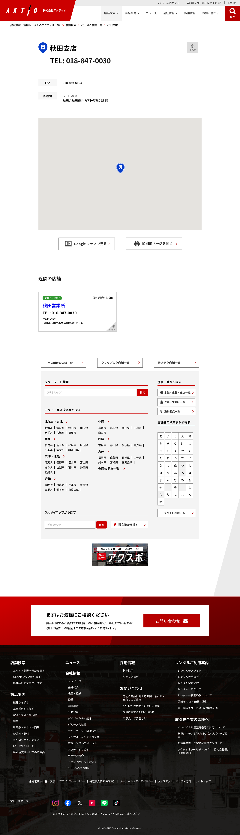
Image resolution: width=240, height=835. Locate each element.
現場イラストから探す (26, 714)
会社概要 (73, 687)
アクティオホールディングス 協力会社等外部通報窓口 (204, 751)
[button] (120, 168)
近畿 (48, 478)
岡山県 (126, 428)
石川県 (72, 467)
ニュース (72, 662)
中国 (101, 421)
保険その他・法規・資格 (192, 701)
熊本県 (102, 462)
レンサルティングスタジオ (83, 737)
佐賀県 (114, 457)
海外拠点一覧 (172, 411)
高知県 (138, 445)
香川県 (114, 445)
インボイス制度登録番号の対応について (201, 727)
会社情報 (72, 673)
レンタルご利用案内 (168, 2)
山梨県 (60, 467)
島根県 (114, 428)
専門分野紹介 (76, 755)
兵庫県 (72, 485)
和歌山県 (73, 489)
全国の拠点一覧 (108, 468)
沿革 (70, 699)
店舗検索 (71, 25)
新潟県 (48, 462)
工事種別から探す (23, 708)
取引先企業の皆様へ (192, 719)
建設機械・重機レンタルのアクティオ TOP (35, 25)
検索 (232, 17)
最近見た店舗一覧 (169, 363)
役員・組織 (74, 693)
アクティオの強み (78, 749)
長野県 (60, 462)
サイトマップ (203, 781)
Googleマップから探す (27, 676)
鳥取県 (102, 428)
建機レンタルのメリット (82, 743)
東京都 (60, 450)
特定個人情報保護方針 (102, 781)
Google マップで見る (90, 243)
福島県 (72, 432)
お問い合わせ (131, 688)
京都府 (60, 485)
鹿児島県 (127, 462)
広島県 (138, 428)
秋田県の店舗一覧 (91, 25)
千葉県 (48, 450)
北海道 (48, 428)
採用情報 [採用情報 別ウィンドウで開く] (190, 13)
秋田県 (72, 428)
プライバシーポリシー (72, 781)
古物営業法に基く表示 (42, 781)
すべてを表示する (174, 513)
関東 (48, 439)
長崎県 (126, 457)
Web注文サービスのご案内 (29, 752)
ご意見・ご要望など (134, 718)
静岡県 (84, 467)
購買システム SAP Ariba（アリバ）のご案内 (202, 735)
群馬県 (72, 445)
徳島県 (102, 445)
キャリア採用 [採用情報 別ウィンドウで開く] (131, 676)
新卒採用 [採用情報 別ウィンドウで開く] (128, 670)
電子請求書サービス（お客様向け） (199, 707)
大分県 (138, 457)
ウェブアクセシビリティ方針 (174, 781)
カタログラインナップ (26, 739)
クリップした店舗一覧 (115, 363)
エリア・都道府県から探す (29, 670)
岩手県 (48, 432)
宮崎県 (114, 462)
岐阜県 (48, 467)
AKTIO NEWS (21, 733)
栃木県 (60, 445)
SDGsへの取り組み (79, 768)
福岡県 (102, 457)
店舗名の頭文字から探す (27, 683)
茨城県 (48, 445)
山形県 (84, 428)
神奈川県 (73, 450)
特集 (15, 721)
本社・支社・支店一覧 (177, 392)
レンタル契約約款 (188, 683)
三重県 (48, 489)
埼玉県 (84, 445)
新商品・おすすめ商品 (26, 727)
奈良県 (84, 485)
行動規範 (73, 712)
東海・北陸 (52, 456)
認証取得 (73, 705)
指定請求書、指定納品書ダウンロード (200, 743)
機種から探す (21, 702)
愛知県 (48, 472)
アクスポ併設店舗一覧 (59, 363)
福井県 (72, 462)
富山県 (84, 462)
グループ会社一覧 (174, 402)
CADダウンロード (23, 746)
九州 (101, 451)
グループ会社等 (77, 724)
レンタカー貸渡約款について (195, 695)
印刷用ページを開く (157, 243)
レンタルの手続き (188, 676)
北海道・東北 (54, 421)
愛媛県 (126, 445)
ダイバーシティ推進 (80, 718)
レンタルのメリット (189, 670)
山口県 (102, 432)
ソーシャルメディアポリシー (137, 781)
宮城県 (60, 432)
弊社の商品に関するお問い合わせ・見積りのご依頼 (144, 697)
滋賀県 (60, 489)
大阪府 (48, 485)
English (232, 2)
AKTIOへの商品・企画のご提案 (141, 705)
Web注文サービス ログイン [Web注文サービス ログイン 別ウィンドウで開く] (202, 2)
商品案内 (17, 694)
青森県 (60, 428)
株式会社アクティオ (36, 10)
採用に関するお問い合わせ (138, 712)
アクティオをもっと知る (82, 761)
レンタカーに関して (189, 689)
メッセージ (74, 681)
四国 (101, 439)
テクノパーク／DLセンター (84, 730)
